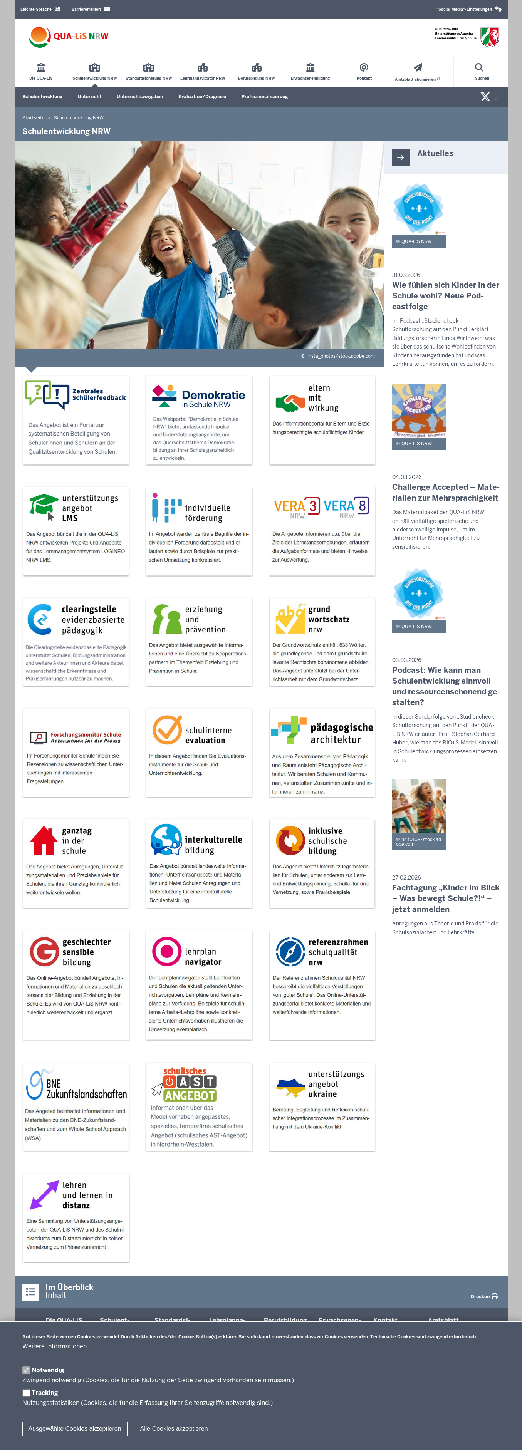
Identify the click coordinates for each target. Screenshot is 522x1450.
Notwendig (48, 1370)
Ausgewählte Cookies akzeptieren (75, 1428)
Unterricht (89, 97)
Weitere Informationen (54, 1346)
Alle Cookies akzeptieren (174, 1428)
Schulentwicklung (42, 97)
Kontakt (385, 1320)
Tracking (45, 1393)
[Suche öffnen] (482, 72)
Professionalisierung (265, 97)
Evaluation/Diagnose (202, 97)
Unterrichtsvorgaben (140, 97)
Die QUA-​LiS (63, 1320)
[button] (469, 9)
